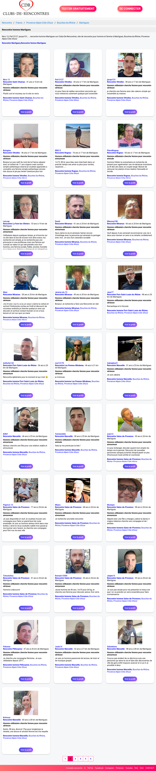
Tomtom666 (60, 434)
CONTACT (149, 768)
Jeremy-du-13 (61, 292)
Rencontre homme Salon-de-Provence (124, 459)
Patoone (6, 646)
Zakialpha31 (112, 363)
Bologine (7, 150)
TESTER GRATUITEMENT (77, 8)
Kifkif (5, 434)
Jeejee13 (111, 576)
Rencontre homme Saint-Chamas (17, 98)
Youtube (129, 768)
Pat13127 (59, 79)
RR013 (58, 150)
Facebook (99, 768)
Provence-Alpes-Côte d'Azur (21, 100)
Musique (111, 505)
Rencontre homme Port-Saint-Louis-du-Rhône (127, 310)
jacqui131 (111, 79)
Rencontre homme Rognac (66, 171)
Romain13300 (61, 576)
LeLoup (6, 221)
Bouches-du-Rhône (88, 98)
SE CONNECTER (130, 8)
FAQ (136, 768)
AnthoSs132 (8, 363)
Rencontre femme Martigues (33, 43)
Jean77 (110, 292)
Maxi (5, 292)
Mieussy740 (112, 221)
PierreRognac (113, 150)
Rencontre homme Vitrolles (67, 98)
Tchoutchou (8, 576)
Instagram (109, 768)
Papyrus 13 (8, 505)
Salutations (112, 646)
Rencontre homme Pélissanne (16, 665)
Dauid (57, 221)
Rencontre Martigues (11, 43)
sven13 (110, 434)
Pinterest (120, 768)
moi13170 (59, 363)
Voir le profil (26, 112)
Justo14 (58, 646)
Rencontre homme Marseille (119, 379)
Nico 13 (6, 79)
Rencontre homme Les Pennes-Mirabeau (73, 381)
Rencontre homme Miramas (67, 242)
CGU (142, 768)
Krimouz (6, 717)
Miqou (58, 505)
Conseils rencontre (74, 768)
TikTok (90, 768)
